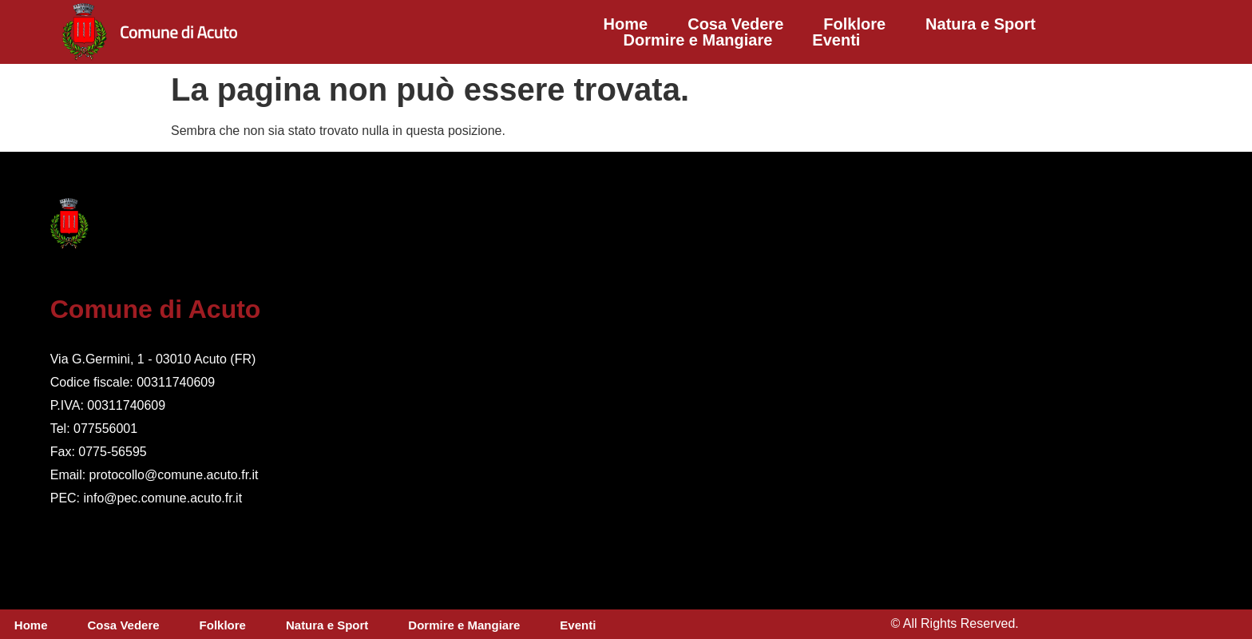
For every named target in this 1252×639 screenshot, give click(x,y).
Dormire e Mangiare (698, 40)
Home (626, 24)
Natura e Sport (980, 24)
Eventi (836, 40)
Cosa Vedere (735, 24)
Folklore (854, 24)
